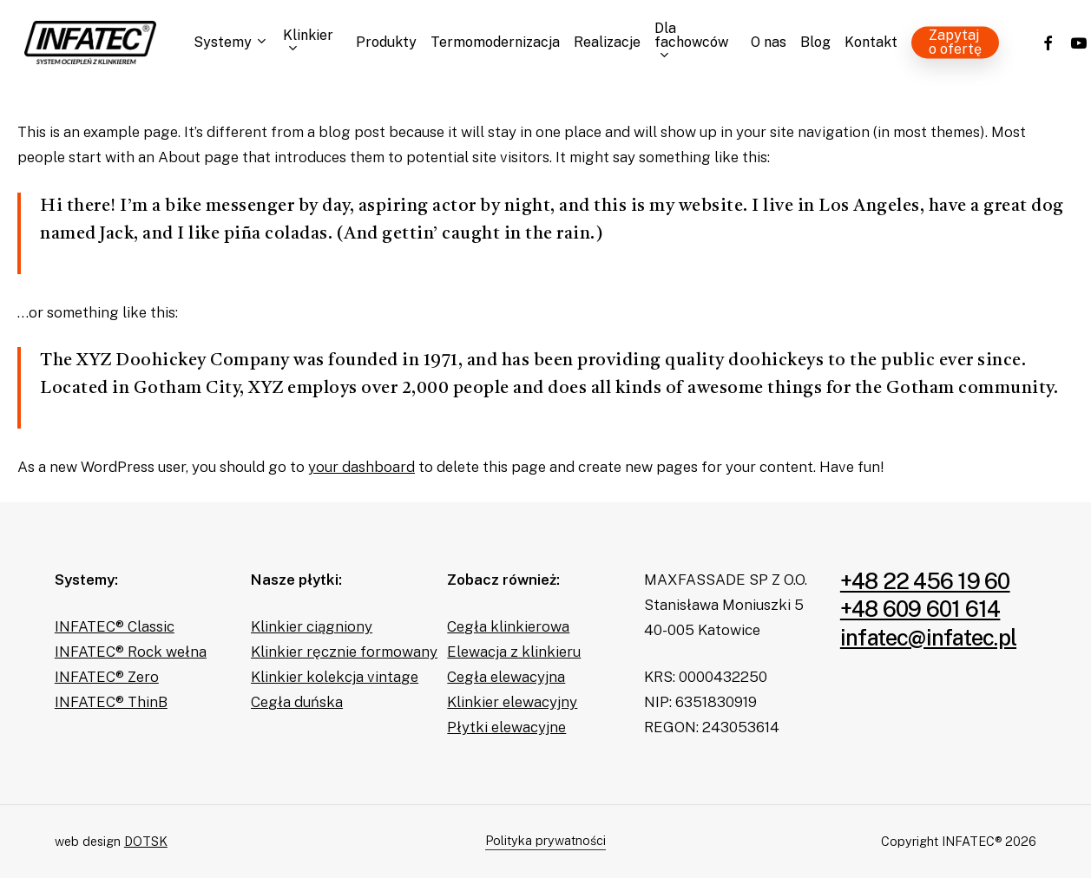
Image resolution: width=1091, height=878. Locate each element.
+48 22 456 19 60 (925, 581)
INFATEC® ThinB (111, 702)
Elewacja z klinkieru (514, 651)
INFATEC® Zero (107, 676)
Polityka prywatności (545, 840)
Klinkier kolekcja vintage (334, 676)
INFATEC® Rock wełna (131, 651)
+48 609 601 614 (920, 609)
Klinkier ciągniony (311, 626)
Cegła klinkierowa (508, 626)
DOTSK (146, 841)
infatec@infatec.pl (928, 638)
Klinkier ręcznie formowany (344, 651)
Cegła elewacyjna (506, 676)
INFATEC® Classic (114, 626)
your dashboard (361, 466)
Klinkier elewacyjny (512, 702)
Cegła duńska (297, 702)
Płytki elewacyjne (506, 727)
